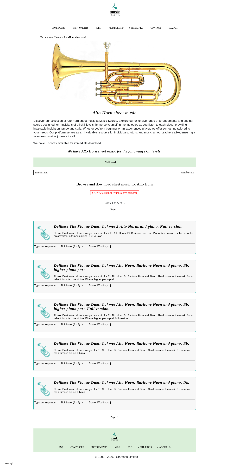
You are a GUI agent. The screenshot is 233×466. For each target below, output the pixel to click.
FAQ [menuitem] (61, 447)
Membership (187, 172)
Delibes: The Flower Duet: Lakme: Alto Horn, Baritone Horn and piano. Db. (121, 382)
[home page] (114, 9)
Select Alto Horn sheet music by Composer (114, 192)
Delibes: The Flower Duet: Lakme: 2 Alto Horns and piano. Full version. (118, 226)
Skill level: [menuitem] (111, 162)
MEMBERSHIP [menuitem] (116, 28)
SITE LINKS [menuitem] (137, 28)
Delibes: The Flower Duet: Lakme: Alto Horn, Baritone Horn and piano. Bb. (121, 343)
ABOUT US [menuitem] (164, 447)
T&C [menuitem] (130, 447)
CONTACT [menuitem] (156, 28)
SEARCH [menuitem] (173, 28)
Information (41, 172)
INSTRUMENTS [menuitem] (80, 28)
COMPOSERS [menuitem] (58, 28)
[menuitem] (124, 162)
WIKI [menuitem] (98, 28)
